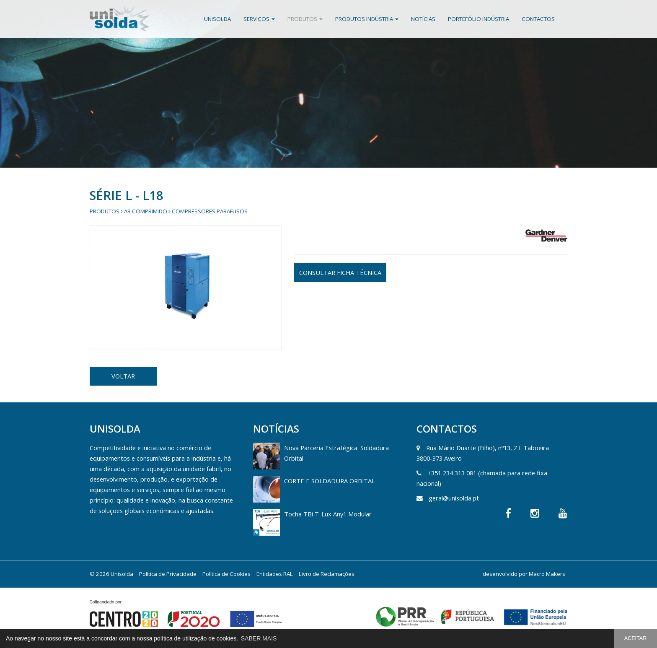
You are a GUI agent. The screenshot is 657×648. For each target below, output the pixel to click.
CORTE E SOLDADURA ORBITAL (329, 481)
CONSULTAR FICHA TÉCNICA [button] (340, 272)
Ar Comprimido (145, 211)
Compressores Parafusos (210, 211)
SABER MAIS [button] (259, 638)
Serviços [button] (259, 19)
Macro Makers (547, 574)
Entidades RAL (274, 574)
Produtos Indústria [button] (366, 19)
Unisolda (217, 19)
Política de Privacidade (168, 574)
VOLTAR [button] (123, 376)
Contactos (538, 19)
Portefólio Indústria (478, 19)
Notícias (423, 19)
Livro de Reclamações (326, 574)
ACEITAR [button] (635, 638)
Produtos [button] (305, 19)
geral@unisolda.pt (454, 498)
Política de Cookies (226, 574)
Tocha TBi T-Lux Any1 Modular (328, 514)
